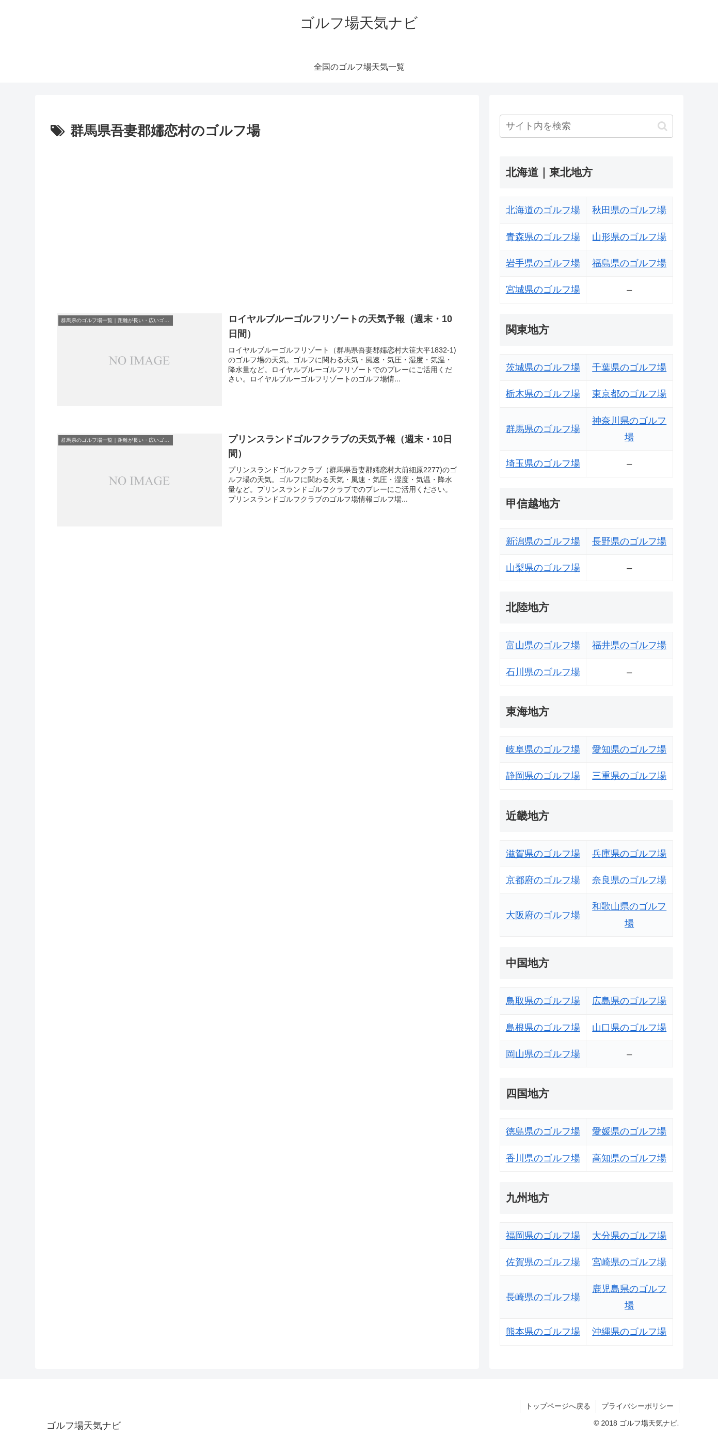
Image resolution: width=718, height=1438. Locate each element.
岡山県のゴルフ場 (543, 1054)
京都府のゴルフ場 (543, 880)
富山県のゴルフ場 (543, 645)
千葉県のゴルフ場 (629, 367)
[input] (586, 126)
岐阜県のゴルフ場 (543, 749)
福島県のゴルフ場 (629, 263)
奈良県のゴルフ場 (629, 880)
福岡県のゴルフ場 (543, 1236)
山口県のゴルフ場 (629, 1027)
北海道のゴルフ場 (543, 210)
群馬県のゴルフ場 (543, 429)
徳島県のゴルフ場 (543, 1131)
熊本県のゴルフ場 (543, 1332)
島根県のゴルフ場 (543, 1027)
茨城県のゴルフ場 (543, 367)
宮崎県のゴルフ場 (629, 1262)
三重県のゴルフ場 (629, 776)
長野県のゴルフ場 (629, 541)
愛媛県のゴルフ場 (629, 1131)
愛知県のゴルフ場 (629, 749)
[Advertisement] (257, 220)
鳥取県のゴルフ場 (543, 1001)
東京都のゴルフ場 (629, 394)
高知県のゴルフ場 (629, 1158)
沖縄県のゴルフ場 (629, 1332)
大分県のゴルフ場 (629, 1236)
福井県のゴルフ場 (629, 645)
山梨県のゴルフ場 (543, 568)
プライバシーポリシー (637, 1406)
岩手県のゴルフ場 (543, 263)
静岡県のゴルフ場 (543, 776)
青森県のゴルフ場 (543, 237)
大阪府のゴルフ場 (543, 915)
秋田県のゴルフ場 (629, 210)
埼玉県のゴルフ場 (543, 463)
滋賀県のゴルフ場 (543, 854)
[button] (662, 126)
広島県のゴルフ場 (629, 1001)
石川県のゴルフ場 (543, 672)
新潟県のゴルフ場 (543, 541)
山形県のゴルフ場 (629, 237)
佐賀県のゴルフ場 (543, 1262)
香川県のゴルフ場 (543, 1158)
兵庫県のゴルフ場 (629, 854)
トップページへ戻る (558, 1406)
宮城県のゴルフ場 (543, 289)
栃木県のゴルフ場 (543, 394)
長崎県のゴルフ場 (543, 1297)
